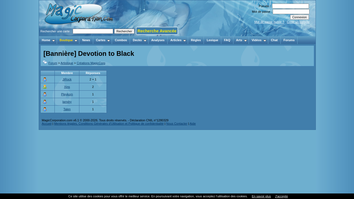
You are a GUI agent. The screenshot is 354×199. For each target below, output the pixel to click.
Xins (67, 86)
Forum (52, 63)
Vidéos (259, 40)
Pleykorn (67, 94)
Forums (289, 40)
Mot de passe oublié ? (269, 21)
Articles (178, 40)
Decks (139, 40)
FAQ (227, 40)
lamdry (67, 101)
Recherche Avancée (156, 30)
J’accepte (281, 196)
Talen (67, 109)
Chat (274, 40)
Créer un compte (298, 21)
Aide (193, 123)
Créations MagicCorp (91, 63)
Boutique (69, 40)
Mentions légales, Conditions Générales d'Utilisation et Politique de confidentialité (109, 123)
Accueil (46, 123)
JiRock (67, 79)
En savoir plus (261, 196)
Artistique (67, 63)
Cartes (103, 40)
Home (48, 40)
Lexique (212, 40)
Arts (241, 40)
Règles (196, 40)
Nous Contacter (176, 123)
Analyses (158, 40)
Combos (121, 40)
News (86, 40)
